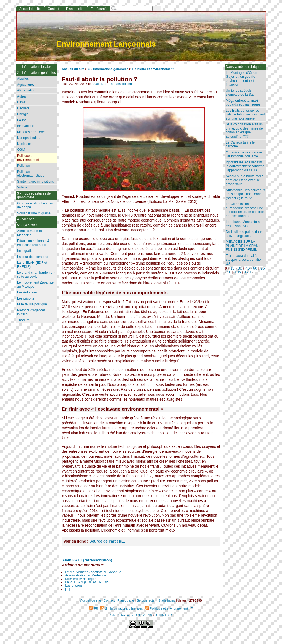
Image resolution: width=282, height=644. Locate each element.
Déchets (23, 108)
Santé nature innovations (35, 182)
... (255, 272)
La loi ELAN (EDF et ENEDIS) (87, 582)
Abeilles (23, 78)
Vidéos (22, 187)
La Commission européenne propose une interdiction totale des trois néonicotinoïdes (245, 210)
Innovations (25, 126)
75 (263, 268)
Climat (21, 102)
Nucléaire (24, 144)
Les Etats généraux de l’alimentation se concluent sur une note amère (245, 114)
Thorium (23, 320)
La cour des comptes (32, 257)
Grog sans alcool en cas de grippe (35, 205)
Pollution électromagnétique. (31, 174)
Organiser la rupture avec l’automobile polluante (244, 154)
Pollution (23, 166)
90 (229, 272)
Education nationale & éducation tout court (33, 243)
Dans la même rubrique (243, 67)
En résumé (98, 9)
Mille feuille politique (80, 579)
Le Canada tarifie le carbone (240, 145)
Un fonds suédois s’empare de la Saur (241, 93)
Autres (22, 96)
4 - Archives (25, 219)
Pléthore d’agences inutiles (31, 312)
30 (240, 268)
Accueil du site (73, 69)
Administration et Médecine (85, 575)
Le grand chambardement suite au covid (36, 275)
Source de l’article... (107, 541)
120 (247, 272)
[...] (67, 589)
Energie (23, 114)
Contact (53, 9)
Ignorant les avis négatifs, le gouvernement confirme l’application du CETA (245, 166)
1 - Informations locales (34, 67)
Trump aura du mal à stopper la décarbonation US (244, 260)
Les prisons (73, 586)
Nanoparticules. (28, 138)
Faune (21, 120)
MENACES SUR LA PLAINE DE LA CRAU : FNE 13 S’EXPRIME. (243, 246)
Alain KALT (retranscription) (112, 83)
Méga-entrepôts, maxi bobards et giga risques (243, 103)
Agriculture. (25, 85)
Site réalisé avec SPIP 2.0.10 (131, 615)
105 (238, 272)
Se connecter (146, 600)
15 (232, 268)
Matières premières (31, 132)
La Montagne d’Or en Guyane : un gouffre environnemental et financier (241, 79)
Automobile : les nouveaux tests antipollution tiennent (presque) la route (245, 194)
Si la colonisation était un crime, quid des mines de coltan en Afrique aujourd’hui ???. (244, 130)
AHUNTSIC (163, 615)
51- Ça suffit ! (27, 225)
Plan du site (74, 9)
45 (247, 268)
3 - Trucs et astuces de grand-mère (34, 196)
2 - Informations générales (108, 69)
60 (255, 268)
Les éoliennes (27, 292)
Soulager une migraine (34, 213)
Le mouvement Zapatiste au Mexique (93, 572)
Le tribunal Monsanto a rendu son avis (243, 224)
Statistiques (166, 600)
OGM (21, 150)
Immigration (25, 251)
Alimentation (26, 90)
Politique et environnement (153, 69)
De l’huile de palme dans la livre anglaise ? (244, 234)
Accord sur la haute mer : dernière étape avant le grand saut (244, 180)
